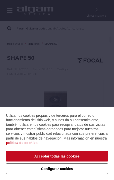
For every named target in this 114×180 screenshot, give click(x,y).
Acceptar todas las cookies (57, 156)
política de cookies (21, 143)
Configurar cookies (57, 169)
